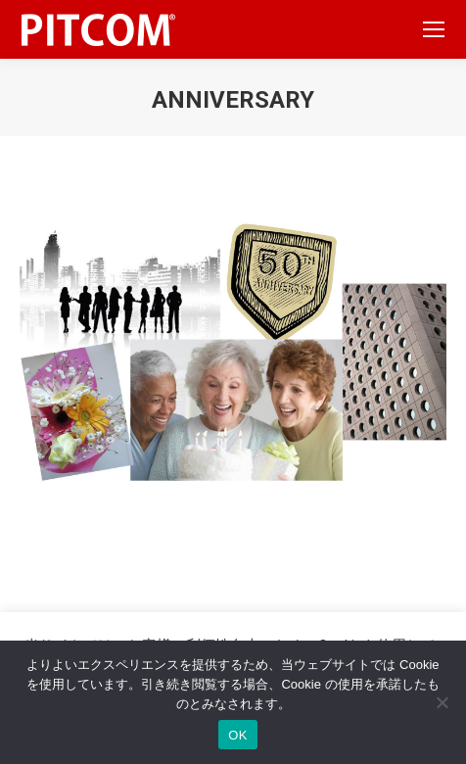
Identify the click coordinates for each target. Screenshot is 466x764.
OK (237, 735)
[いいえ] (441, 702)
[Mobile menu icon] (433, 29)
